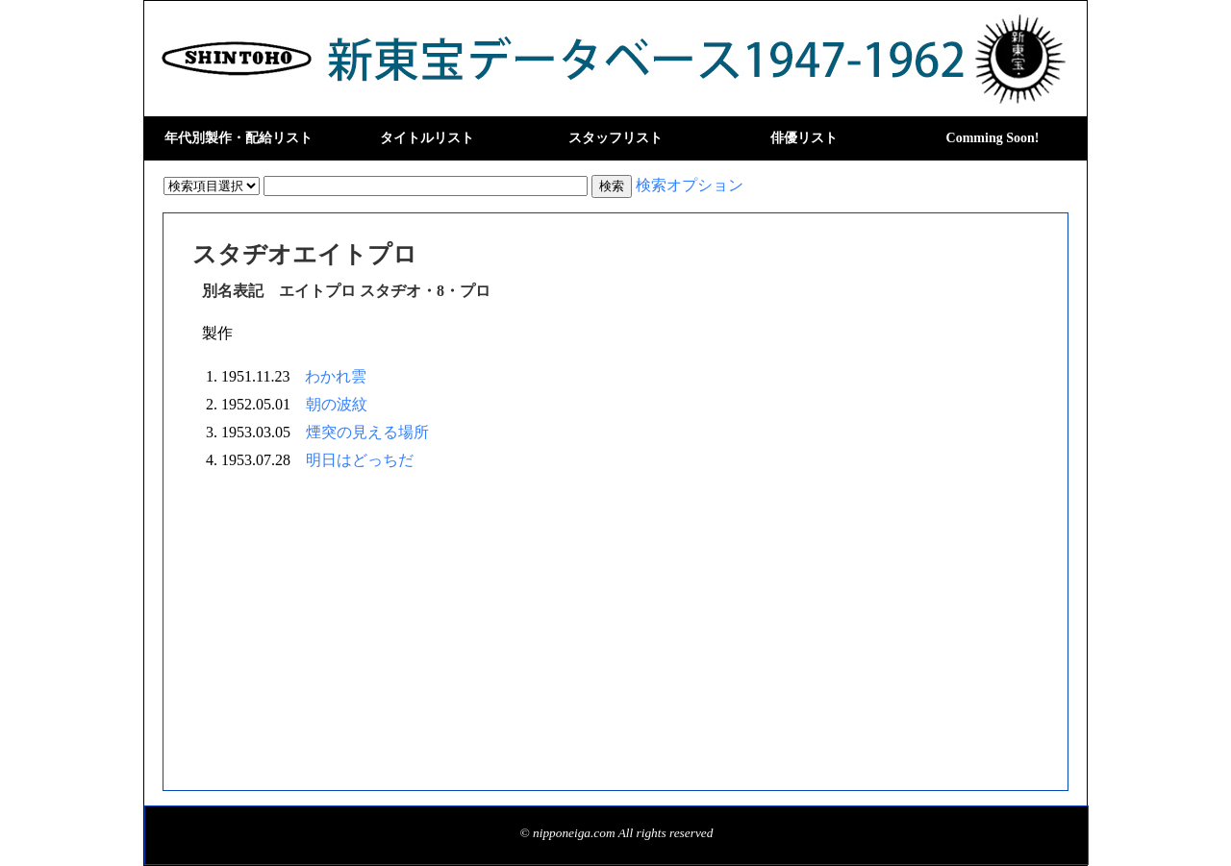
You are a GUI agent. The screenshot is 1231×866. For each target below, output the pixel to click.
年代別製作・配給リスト (238, 138)
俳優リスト (804, 138)
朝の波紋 (336, 404)
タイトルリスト (427, 138)
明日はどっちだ (360, 460)
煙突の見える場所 (367, 432)
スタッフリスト (615, 138)
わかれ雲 (335, 376)
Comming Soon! (993, 138)
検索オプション (689, 185)
